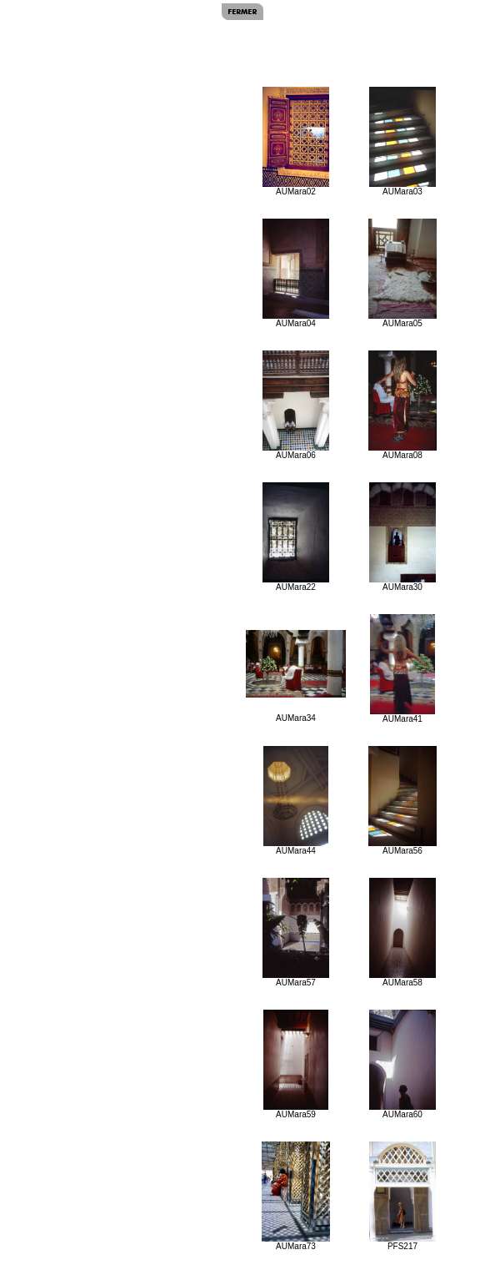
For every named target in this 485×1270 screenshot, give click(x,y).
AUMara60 (402, 1064)
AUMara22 (295, 537)
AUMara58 (402, 932)
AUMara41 (403, 668)
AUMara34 (296, 676)
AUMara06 (296, 405)
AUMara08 (402, 405)
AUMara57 (296, 932)
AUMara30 (402, 537)
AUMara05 (402, 273)
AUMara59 (295, 1064)
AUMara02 (295, 141)
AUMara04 (296, 273)
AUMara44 (295, 800)
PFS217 (402, 1196)
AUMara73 (296, 1196)
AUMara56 (402, 800)
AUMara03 (402, 141)
